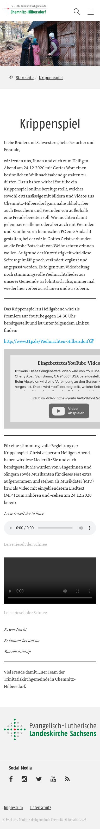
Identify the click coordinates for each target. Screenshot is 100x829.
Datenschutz (40, 807)
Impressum (13, 807)
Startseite (25, 77)
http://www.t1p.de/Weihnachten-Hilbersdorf (46, 341)
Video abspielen (76, 411)
